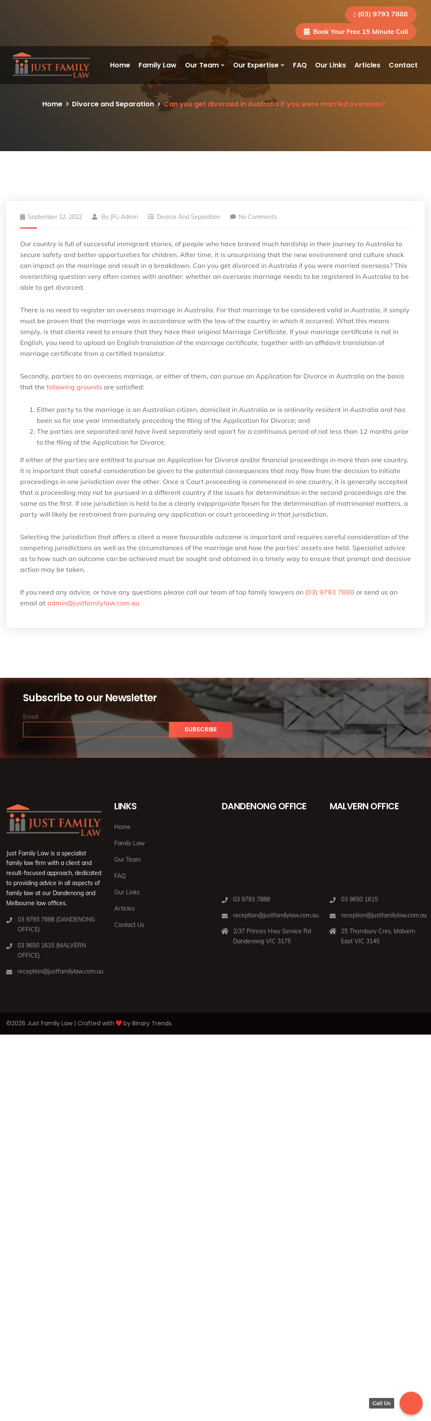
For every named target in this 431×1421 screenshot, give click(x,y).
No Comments (253, 217)
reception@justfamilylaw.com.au (60, 971)
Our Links (330, 65)
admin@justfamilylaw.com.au (93, 603)
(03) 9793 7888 (383, 14)
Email (30, 717)
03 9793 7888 (251, 899)
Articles (367, 65)
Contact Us (129, 925)
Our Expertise (256, 65)
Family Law (158, 65)
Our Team (202, 65)
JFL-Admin (124, 217)
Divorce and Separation (113, 104)
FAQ (300, 65)
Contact (403, 65)
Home (120, 65)
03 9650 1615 (359, 899)
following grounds (74, 387)
